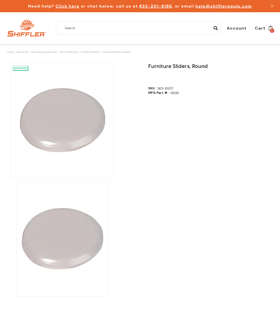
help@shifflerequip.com (223, 6)
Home (10, 52)
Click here (67, 6)
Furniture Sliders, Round (116, 52)
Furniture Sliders (90, 52)
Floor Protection (69, 52)
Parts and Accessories (44, 52)
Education (23, 52)
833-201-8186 (155, 6)
